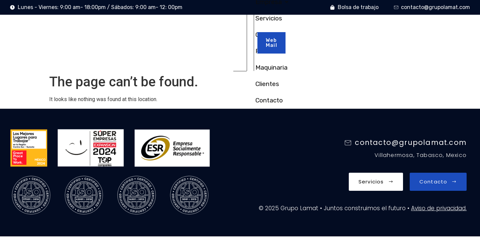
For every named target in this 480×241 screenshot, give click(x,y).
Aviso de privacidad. (439, 179)
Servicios (210, 28)
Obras (243, 28)
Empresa (171, 28)
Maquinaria (300, 28)
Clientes (338, 28)
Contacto (374, 28)
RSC (268, 28)
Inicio (137, 28)
